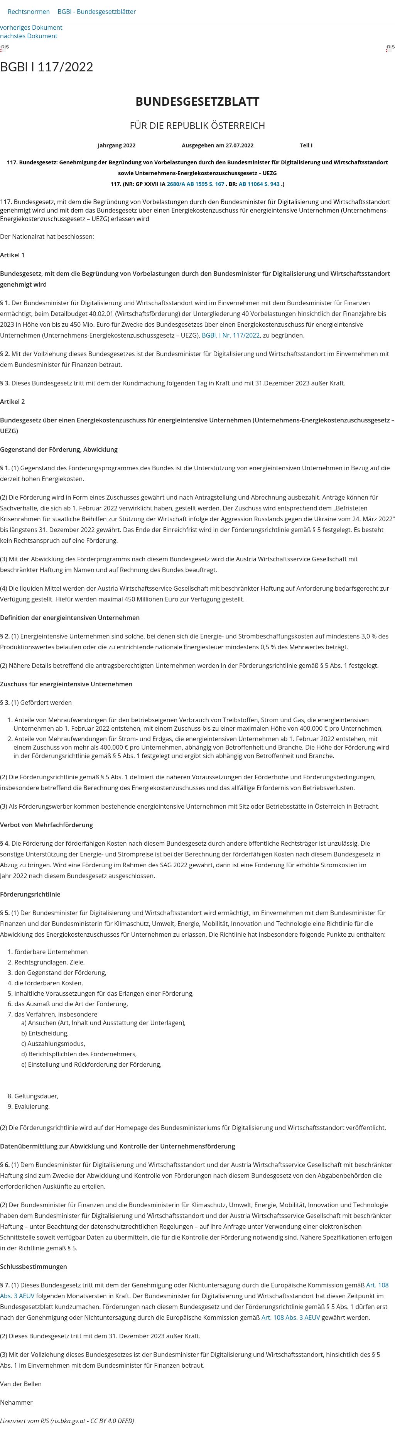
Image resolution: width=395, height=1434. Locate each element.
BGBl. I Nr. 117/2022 (231, 335)
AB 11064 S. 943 (260, 183)
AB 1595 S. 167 (206, 183)
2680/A (177, 183)
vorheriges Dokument (31, 27)
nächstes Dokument (28, 36)
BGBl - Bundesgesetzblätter (96, 11)
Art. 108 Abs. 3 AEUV (291, 1317)
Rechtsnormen (29, 11)
